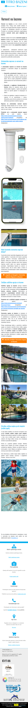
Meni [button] (4, 11)
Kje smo (14, 627)
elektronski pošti (22, 594)
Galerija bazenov (10, 6)
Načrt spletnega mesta (14, 557)
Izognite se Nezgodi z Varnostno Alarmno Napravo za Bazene (14, 276)
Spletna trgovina (21, 6)
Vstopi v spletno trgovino (14, 645)
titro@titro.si (14, 538)
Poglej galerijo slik (14, 576)
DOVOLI (16, 704)
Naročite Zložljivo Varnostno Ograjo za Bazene (14, 340)
